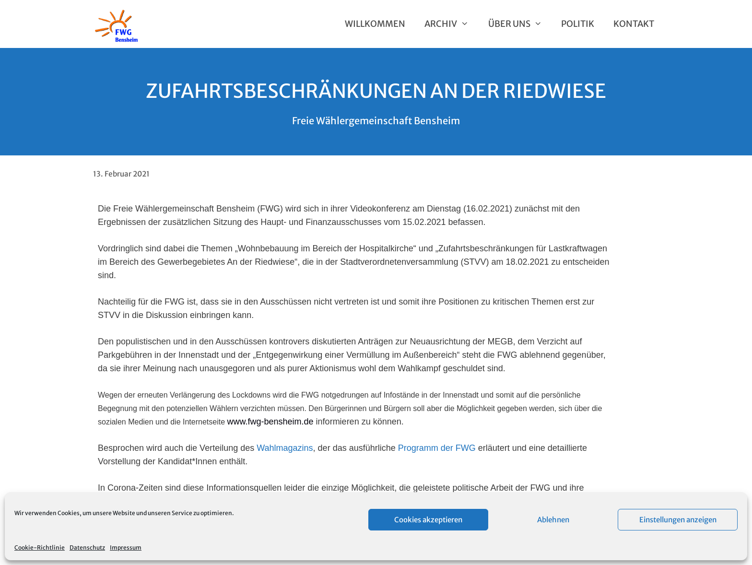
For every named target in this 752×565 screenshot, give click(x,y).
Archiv (451, 24)
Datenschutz (87, 547)
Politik (577, 23)
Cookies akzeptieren (428, 519)
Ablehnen (553, 519)
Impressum (125, 547)
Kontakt (633, 23)
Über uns (520, 24)
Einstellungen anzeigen (678, 519)
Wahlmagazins (285, 448)
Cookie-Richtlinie (39, 547)
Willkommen (375, 23)
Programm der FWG (437, 448)
